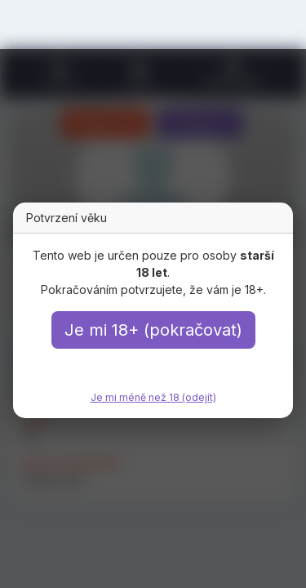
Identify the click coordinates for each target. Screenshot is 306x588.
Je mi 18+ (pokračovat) (153, 330)
